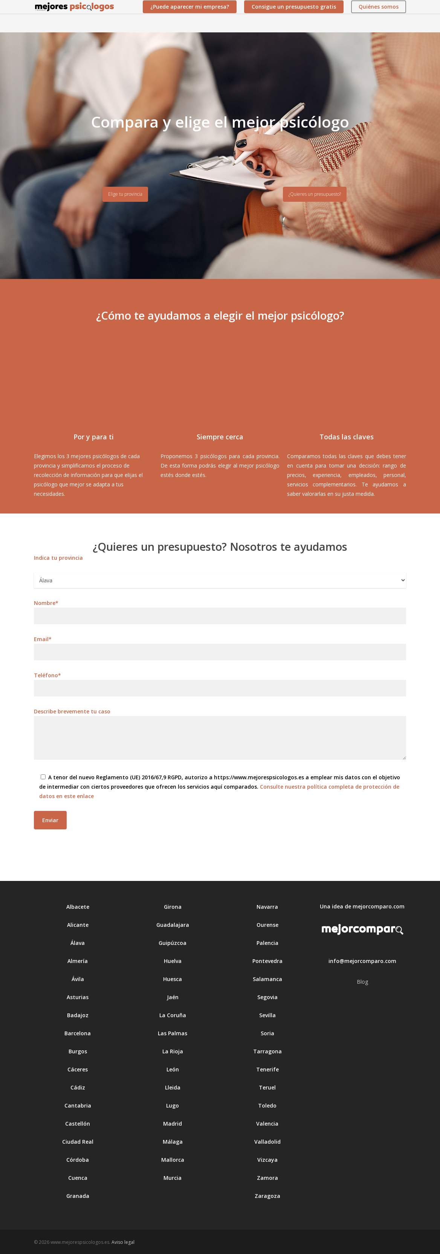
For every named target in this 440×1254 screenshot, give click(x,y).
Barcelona (77, 1033)
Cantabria (77, 1105)
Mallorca (172, 1159)
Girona (173, 906)
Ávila (78, 979)
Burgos (78, 1051)
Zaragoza (267, 1195)
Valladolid (267, 1141)
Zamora (267, 1177)
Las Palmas (172, 1033)
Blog (362, 981)
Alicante (78, 924)
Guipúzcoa (172, 942)
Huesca (172, 979)
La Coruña (172, 1015)
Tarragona (267, 1051)
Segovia (267, 997)
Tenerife (267, 1069)
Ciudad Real (77, 1141)
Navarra (267, 906)
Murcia (172, 1177)
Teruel (267, 1087)
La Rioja (172, 1051)
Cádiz (77, 1087)
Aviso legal (123, 1242)
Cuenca (77, 1177)
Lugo (172, 1105)
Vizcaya (267, 1159)
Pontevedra (267, 960)
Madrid (172, 1123)
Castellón (77, 1123)
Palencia (267, 942)
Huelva (173, 960)
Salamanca (267, 979)
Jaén (173, 997)
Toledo (267, 1105)
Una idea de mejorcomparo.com (362, 906)
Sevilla (267, 1015)
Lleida (172, 1087)
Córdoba (77, 1159)
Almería (77, 960)
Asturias (78, 997)
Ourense (267, 924)
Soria (267, 1033)
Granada (77, 1195)
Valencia (267, 1123)
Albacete (77, 906)
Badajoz (78, 1015)
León (173, 1069)
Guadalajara (172, 924)
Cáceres (77, 1069)
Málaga (173, 1141)
